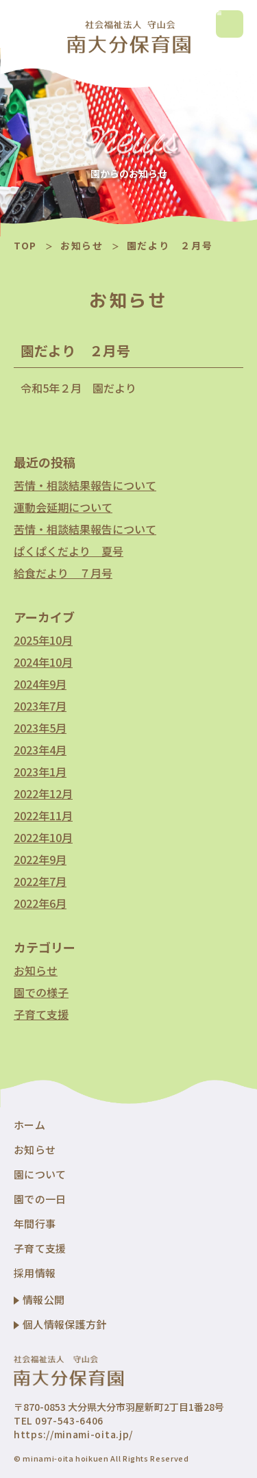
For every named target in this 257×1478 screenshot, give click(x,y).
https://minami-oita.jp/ (73, 1434)
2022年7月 (40, 881)
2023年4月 (40, 749)
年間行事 (35, 1223)
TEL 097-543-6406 (58, 1420)
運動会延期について (63, 507)
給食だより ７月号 (63, 573)
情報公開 (43, 1299)
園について (40, 1174)
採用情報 (35, 1273)
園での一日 (40, 1199)
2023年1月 (40, 771)
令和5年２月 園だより (78, 388)
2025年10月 (43, 640)
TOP (25, 245)
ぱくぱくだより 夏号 (68, 551)
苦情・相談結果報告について (85, 485)
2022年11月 (43, 815)
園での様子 (41, 992)
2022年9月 (40, 859)
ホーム (29, 1125)
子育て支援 (41, 1014)
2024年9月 (40, 684)
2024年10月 (43, 662)
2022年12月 (43, 793)
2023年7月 (40, 706)
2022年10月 (43, 837)
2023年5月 (40, 727)
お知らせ (81, 245)
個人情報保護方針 (64, 1324)
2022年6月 (40, 903)
